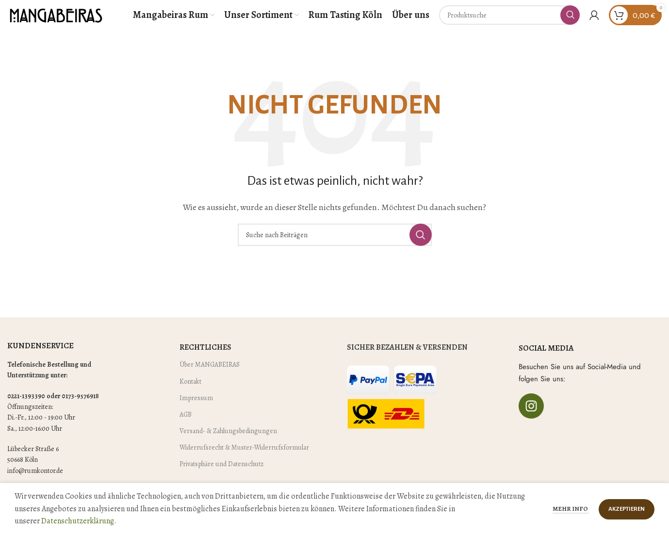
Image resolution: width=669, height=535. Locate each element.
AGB (185, 428)
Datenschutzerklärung (77, 521)
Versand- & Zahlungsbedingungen (228, 444)
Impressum (196, 411)
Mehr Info (571, 508)
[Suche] (509, 22)
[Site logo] (55, 21)
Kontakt (190, 394)
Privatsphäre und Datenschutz (221, 477)
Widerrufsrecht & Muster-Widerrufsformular (244, 461)
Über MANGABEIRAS (209, 378)
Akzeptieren (626, 509)
